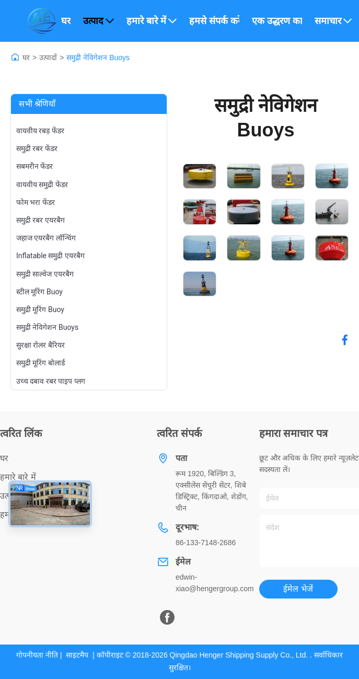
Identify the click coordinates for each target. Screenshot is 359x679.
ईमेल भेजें (297, 588)
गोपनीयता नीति (37, 655)
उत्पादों (48, 57)
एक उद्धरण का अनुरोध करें (277, 21)
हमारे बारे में (151, 21)
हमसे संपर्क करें (214, 21)
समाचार (333, 21)
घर (66, 21)
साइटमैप (77, 655)
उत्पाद (98, 21)
